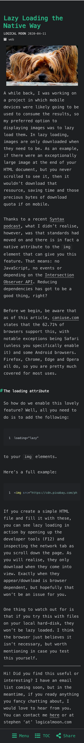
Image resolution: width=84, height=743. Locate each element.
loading (19, 390)
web (11, 39)
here (54, 714)
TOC (42, 736)
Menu (20, 736)
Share (65, 736)
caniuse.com (65, 317)
